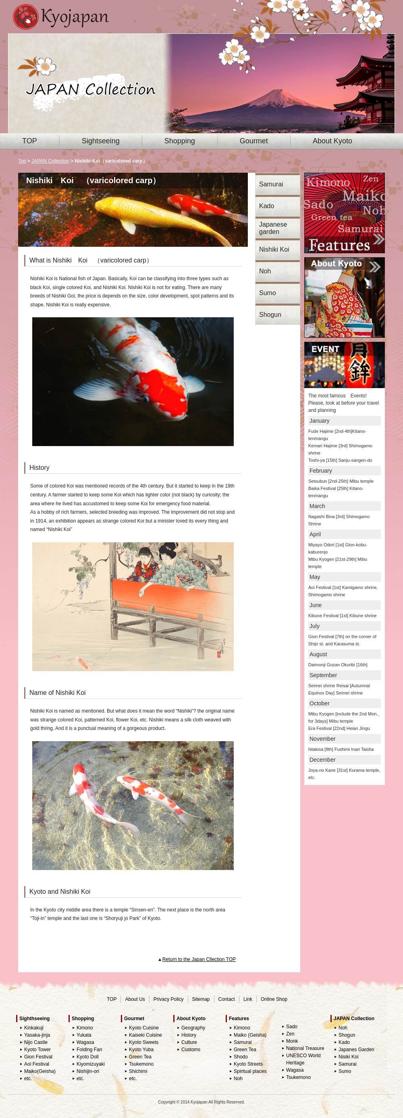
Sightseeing (101, 141)
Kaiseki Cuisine (145, 1035)
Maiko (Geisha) (250, 1035)
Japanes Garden (356, 1049)
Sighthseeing (34, 1018)
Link (247, 999)
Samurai (271, 184)
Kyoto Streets (248, 1064)
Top (22, 161)
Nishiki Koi (274, 249)
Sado (291, 1026)
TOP (29, 141)
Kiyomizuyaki (91, 1064)
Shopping (179, 141)
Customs (190, 1049)
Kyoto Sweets (143, 1042)
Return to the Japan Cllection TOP (199, 959)
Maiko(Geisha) (40, 1071)
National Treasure (305, 1048)
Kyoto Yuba (141, 1049)
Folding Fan (89, 1049)
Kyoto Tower (37, 1049)
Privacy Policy (169, 999)
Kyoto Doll (88, 1057)
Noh (265, 271)
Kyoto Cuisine (144, 1028)
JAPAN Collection (50, 161)
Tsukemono (141, 1064)
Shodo (241, 1057)
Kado (266, 206)
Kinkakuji (34, 1028)
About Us (135, 999)
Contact (226, 999)
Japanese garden (273, 228)
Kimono (85, 1028)
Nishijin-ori (88, 1071)
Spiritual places (250, 1071)
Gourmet (254, 141)
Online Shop (274, 999)
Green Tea (140, 1057)
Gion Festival (38, 1057)
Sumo (267, 292)
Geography (193, 1028)
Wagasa (85, 1042)
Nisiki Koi (348, 1057)
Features (239, 1018)
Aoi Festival (36, 1064)
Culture (189, 1042)
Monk (292, 1041)
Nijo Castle (36, 1042)
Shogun (270, 314)
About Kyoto (332, 141)
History (188, 1035)
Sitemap (201, 999)
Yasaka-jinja (37, 1035)
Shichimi (138, 1071)
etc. (28, 1078)
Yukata (84, 1035)
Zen (290, 1034)
